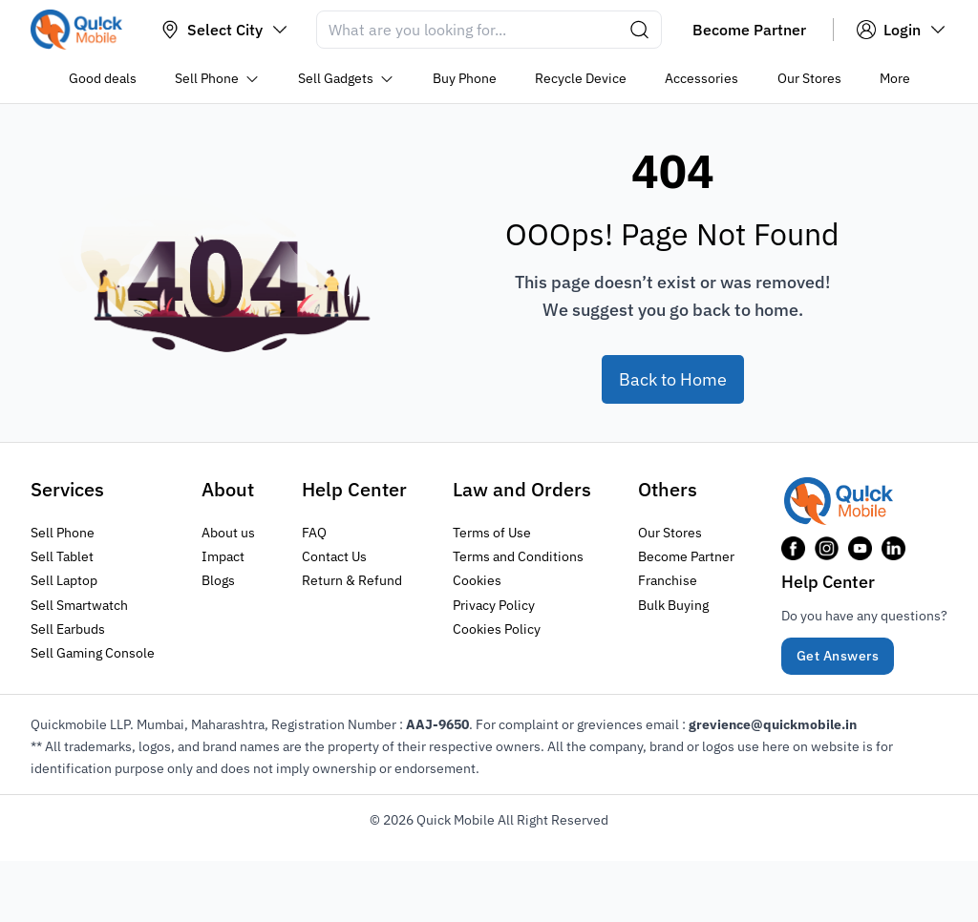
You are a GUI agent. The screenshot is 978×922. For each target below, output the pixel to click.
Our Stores (670, 532)
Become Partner (686, 556)
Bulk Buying (673, 604)
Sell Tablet (62, 556)
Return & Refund (352, 580)
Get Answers (838, 655)
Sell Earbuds (68, 628)
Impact (223, 556)
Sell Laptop (64, 580)
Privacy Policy (494, 604)
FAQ (314, 532)
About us (228, 532)
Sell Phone (63, 532)
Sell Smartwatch (79, 604)
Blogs (218, 580)
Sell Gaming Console (93, 651)
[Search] (489, 29)
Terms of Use (492, 532)
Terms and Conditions (518, 556)
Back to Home (673, 379)
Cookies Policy (497, 628)
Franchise (667, 580)
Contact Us (334, 556)
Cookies (477, 580)
